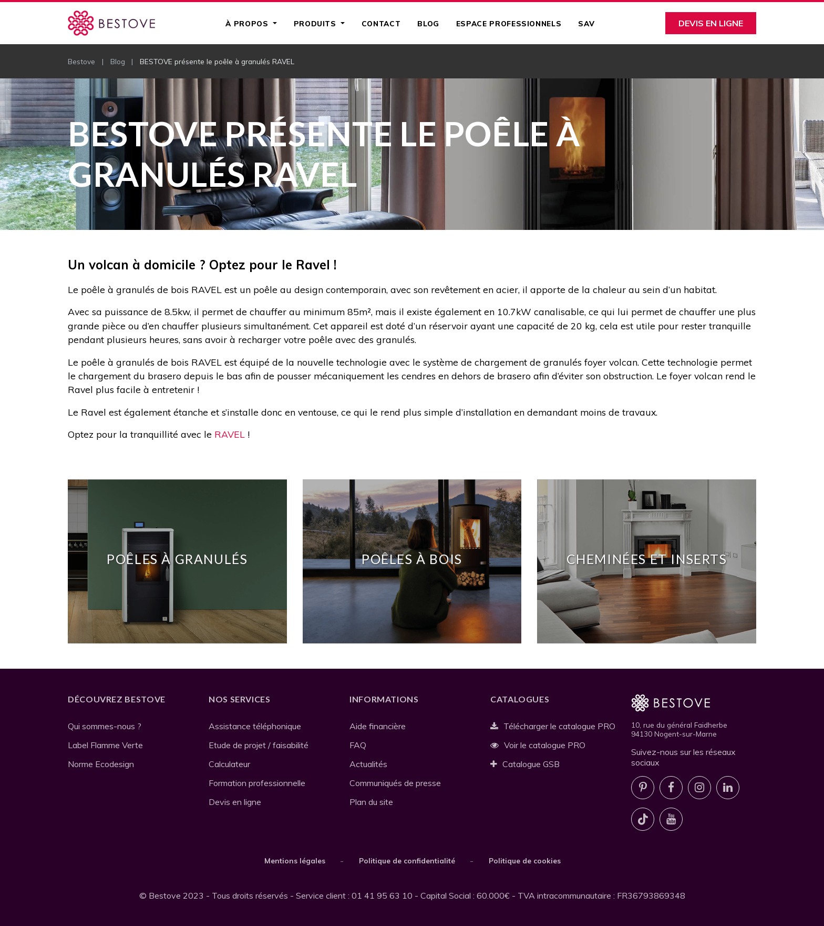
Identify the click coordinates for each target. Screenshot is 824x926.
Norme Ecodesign (101, 764)
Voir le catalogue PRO (537, 745)
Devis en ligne (710, 23)
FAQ (357, 745)
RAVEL (229, 434)
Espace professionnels (508, 23)
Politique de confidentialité (407, 860)
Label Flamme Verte (105, 745)
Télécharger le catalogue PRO (552, 726)
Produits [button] (316, 23)
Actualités (368, 764)
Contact (381, 23)
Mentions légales (294, 860)
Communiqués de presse (395, 783)
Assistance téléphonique (255, 726)
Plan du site (371, 802)
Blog (428, 23)
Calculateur (229, 764)
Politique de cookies (525, 860)
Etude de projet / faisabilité (258, 745)
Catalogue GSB (525, 764)
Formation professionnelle (257, 783)
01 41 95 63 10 (382, 895)
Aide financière (377, 726)
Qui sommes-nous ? (104, 726)
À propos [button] (248, 23)
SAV (586, 23)
